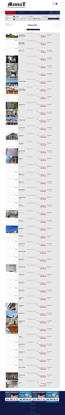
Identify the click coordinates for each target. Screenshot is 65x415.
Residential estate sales (10, 12)
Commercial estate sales (32, 12)
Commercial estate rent (43, 12)
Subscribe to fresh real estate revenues (56, 24)
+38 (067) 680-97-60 (32, 408)
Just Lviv (29, 18)
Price (30, 29)
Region (10, 19)
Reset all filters (53, 18)
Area (36, 29)
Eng (55, 3)
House (10, 16)
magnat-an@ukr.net (32, 407)
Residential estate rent (21, 12)
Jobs (57, 12)
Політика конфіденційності (32, 412)
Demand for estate (51, 13)
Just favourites (38, 18)
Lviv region (21, 18)
